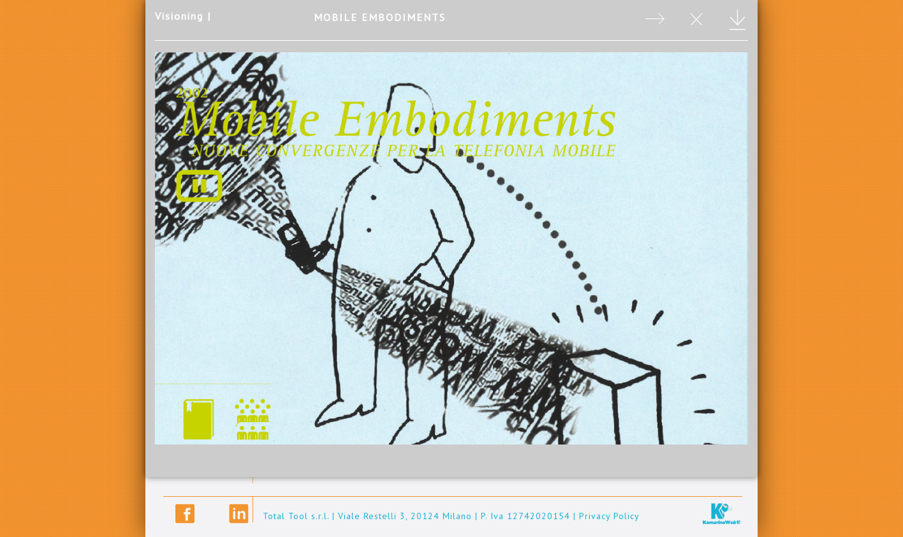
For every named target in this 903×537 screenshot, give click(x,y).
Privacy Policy (609, 516)
